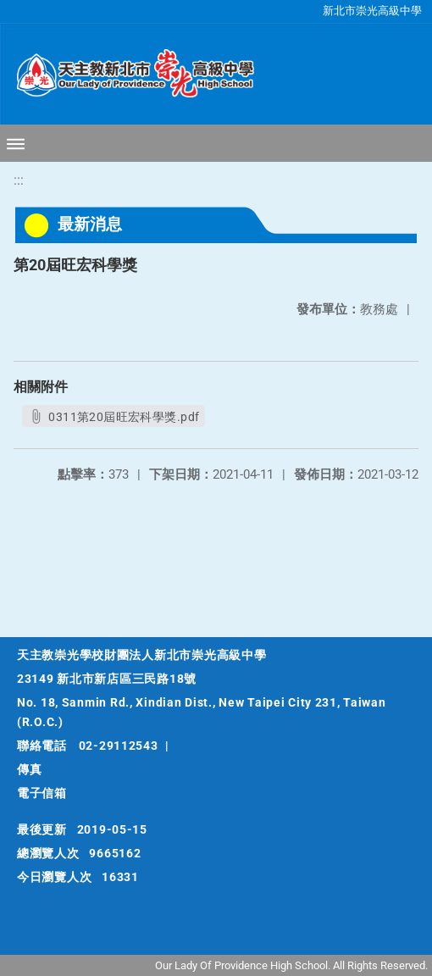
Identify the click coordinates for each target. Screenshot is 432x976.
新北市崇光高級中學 (372, 10)
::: (19, 180)
